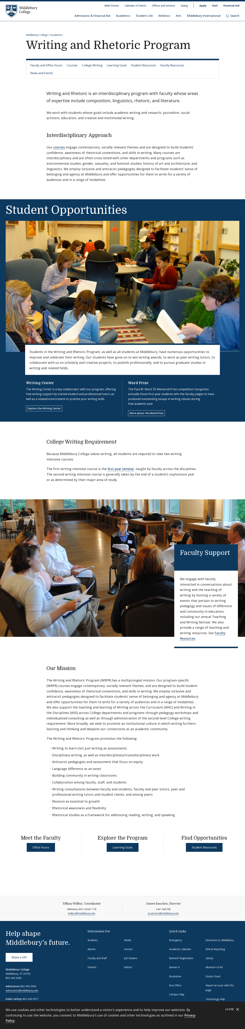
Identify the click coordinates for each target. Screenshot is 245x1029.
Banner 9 (174, 967)
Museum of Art (214, 967)
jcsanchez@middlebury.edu (163, 913)
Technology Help (215, 999)
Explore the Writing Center (44, 408)
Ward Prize (138, 383)
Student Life (144, 16)
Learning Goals (117, 65)
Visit (215, 5)
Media (127, 940)
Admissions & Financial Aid (92, 16)
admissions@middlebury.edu (22, 990)
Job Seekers (130, 958)
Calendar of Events (135, 5)
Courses (72, 65)
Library (209, 958)
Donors (128, 949)
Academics (123, 16)
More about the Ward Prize (146, 413)
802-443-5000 (14, 978)
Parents (92, 967)
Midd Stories (111, 5)
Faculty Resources (172, 65)
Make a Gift (19, 957)
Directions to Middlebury (220, 940)
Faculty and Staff (97, 958)
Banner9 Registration (181, 958)
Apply (202, 5)
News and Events (41, 73)
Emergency (175, 940)
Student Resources (143, 65)
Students (93, 940)
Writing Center (40, 383)
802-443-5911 (31, 999)
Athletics (164, 16)
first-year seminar (121, 469)
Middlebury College (37, 35)
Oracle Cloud (213, 976)
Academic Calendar (180, 949)
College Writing (92, 65)
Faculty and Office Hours (46, 65)
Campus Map (176, 994)
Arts (178, 16)
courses (59, 147)
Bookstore (175, 976)
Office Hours (41, 847)
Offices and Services (163, 5)
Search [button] (232, 16)
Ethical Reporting (215, 949)
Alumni (91, 949)
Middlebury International (203, 16)
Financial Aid (231, 5)
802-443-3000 (28, 986)
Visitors (128, 967)
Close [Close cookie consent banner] (232, 1009)
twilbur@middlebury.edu (81, 913)
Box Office (175, 985)
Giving (184, 5)
